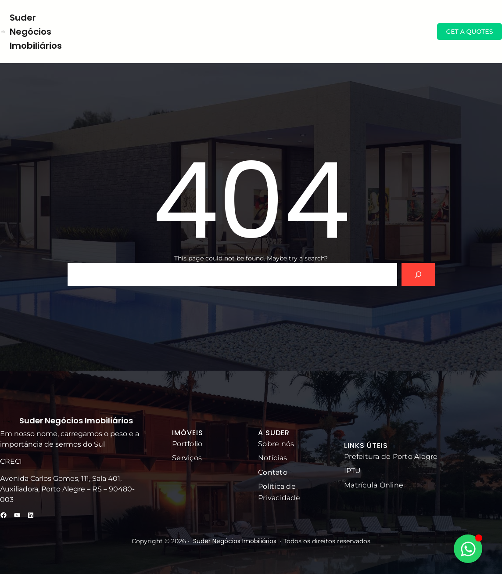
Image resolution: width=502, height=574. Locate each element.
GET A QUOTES (469, 32)
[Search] (418, 274)
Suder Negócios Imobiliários (36, 31)
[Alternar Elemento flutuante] (468, 548)
